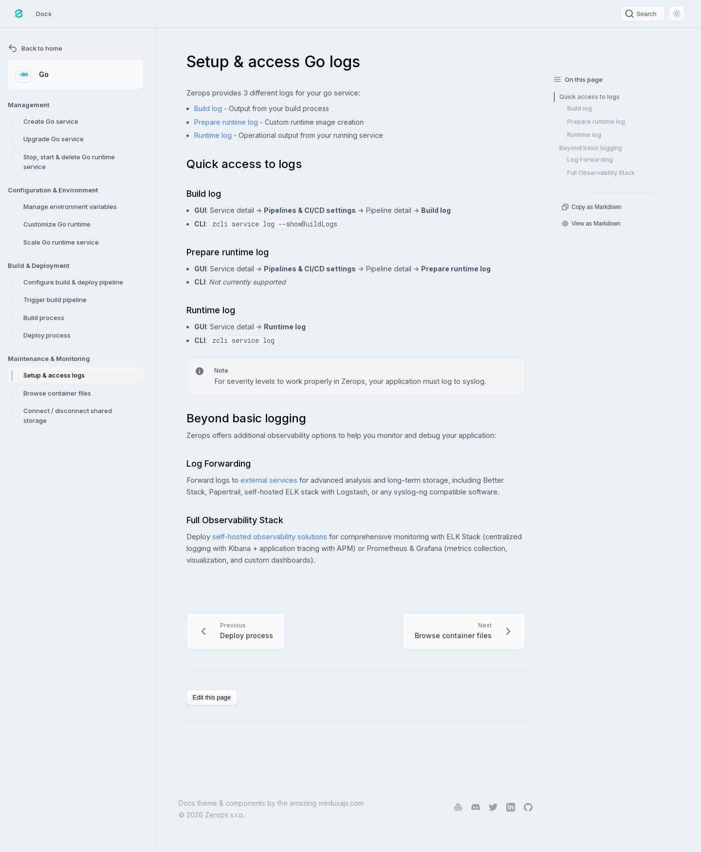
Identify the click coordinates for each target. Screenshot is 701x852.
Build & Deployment (38, 265)
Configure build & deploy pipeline (73, 282)
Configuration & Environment (53, 190)
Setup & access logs (54, 375)
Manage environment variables (70, 206)
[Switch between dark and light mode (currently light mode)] (676, 13)
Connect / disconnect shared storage (67, 415)
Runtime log (213, 135)
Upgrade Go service (53, 139)
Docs (44, 14)
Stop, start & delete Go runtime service (69, 161)
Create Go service (50, 121)
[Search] (642, 13)
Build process (43, 318)
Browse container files (57, 393)
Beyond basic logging (590, 147)
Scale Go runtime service (61, 242)
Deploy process (47, 335)
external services (268, 480)
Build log (208, 108)
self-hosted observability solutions (269, 536)
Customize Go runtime (57, 224)
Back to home (35, 48)
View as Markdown (591, 223)
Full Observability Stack (601, 172)
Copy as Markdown (592, 207)
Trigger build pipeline (55, 299)
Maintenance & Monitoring (49, 358)
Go (32, 74)
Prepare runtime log (226, 122)
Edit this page (212, 697)
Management (28, 105)
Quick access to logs (589, 96)
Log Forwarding (590, 159)
